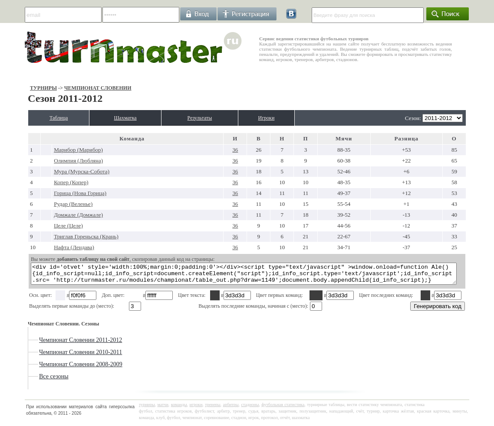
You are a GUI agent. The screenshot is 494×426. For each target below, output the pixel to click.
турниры (147, 408)
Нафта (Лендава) (52, 247)
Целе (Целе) (46, 225)
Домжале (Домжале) (56, 214)
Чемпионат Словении (75, 88)
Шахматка (119, 118)
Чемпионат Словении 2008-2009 (58, 368)
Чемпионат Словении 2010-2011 (57, 356)
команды (179, 408)
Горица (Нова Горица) (58, 193)
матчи (163, 408)
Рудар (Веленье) (51, 204)
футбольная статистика (282, 408)
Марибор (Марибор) (56, 149)
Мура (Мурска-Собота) (60, 171)
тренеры (212, 408)
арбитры (230, 408)
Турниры (20, 88)
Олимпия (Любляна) (56, 160)
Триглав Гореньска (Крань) (64, 236)
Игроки (284, 118)
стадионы (250, 408)
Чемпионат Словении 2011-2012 (57, 344)
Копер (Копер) (49, 182)
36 (233, 149)
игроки (196, 408)
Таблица (41, 118)
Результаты (206, 118)
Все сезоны (31, 380)
